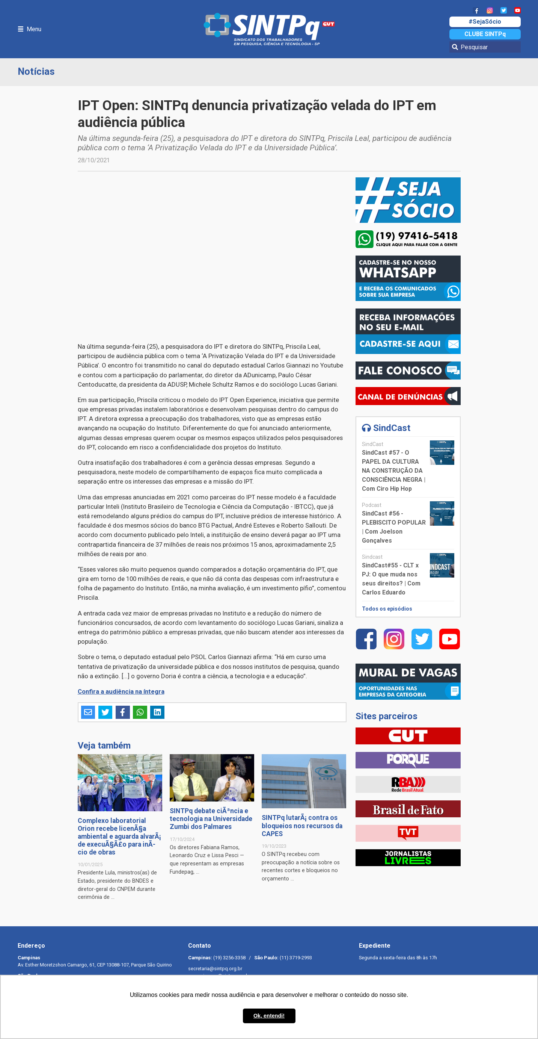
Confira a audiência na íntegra (121, 691)
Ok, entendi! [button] (269, 1016)
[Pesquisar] (485, 47)
